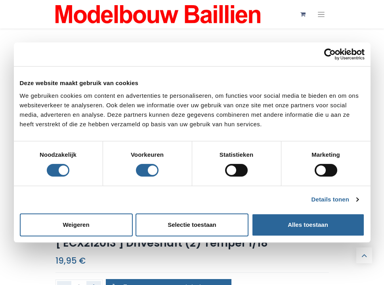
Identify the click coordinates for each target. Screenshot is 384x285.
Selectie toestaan (192, 224)
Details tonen (330, 199)
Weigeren (76, 224)
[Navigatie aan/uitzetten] (321, 14)
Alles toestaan (308, 224)
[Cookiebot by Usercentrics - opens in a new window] (330, 54)
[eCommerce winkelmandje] (303, 14)
